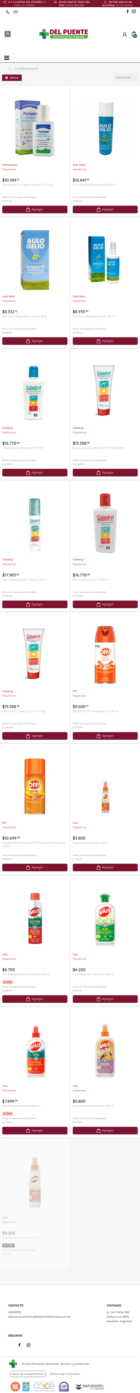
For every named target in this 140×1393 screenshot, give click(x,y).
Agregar (34, 209)
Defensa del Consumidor (65, 1374)
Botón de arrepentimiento (28, 1374)
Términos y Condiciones (74, 1363)
